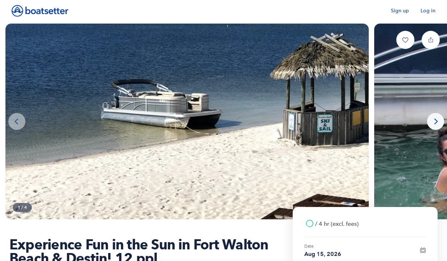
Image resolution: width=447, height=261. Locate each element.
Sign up (400, 11)
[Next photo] (435, 121)
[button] (405, 40)
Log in (428, 11)
